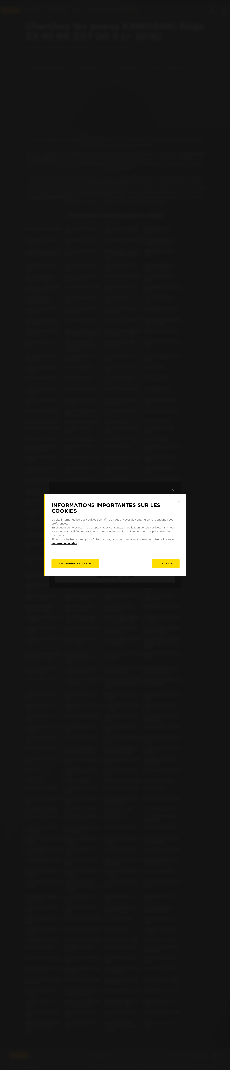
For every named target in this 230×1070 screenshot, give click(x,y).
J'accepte (165, 563)
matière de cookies (64, 543)
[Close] (179, 501)
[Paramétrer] (75, 563)
